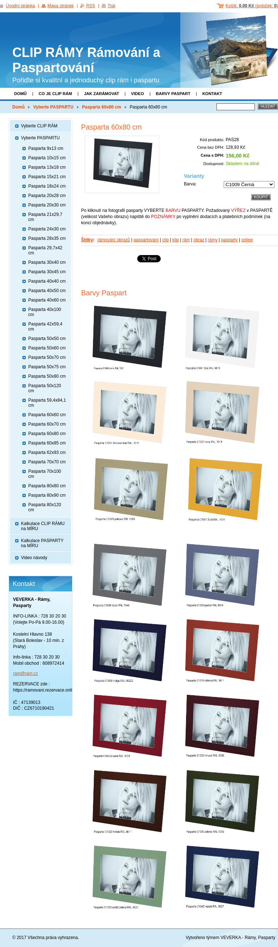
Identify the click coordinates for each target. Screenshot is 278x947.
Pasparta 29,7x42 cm (45, 250)
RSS (90, 5)
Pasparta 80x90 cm (47, 495)
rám (186, 239)
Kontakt (212, 93)
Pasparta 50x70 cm (47, 357)
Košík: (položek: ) (252, 5)
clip (165, 239)
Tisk (111, 5)
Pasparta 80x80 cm (47, 485)
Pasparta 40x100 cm (44, 312)
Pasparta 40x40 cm (47, 281)
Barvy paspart (173, 93)
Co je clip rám (55, 93)
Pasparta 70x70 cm (47, 461)
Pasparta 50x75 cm (47, 366)
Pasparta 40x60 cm (47, 300)
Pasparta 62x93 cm (47, 452)
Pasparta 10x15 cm (47, 157)
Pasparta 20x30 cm (47, 205)
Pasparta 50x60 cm (47, 347)
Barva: (190, 183)
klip (175, 239)
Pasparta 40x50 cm (47, 290)
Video (137, 93)
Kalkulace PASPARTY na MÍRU (42, 543)
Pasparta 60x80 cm (101, 107)
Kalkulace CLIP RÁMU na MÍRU (43, 526)
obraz (198, 239)
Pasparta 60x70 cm (47, 424)
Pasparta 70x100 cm (44, 474)
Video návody (34, 557)
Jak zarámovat (101, 93)
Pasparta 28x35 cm (47, 238)
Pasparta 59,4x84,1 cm (47, 403)
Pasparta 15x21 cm (47, 176)
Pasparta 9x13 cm (45, 148)
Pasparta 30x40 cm (47, 262)
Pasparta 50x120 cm (44, 388)
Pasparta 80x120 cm (44, 507)
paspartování (146, 239)
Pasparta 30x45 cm (47, 271)
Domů (20, 93)
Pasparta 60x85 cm (47, 443)
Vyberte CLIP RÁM (39, 125)
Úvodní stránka (20, 5)
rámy (213, 239)
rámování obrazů (113, 239)
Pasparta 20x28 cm (47, 195)
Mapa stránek (60, 5)
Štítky (87, 239)
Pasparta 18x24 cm (47, 186)
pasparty (229, 239)
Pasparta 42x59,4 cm (45, 326)
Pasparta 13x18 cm (47, 167)
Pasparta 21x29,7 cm (45, 217)
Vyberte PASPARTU (53, 107)
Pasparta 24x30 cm (47, 228)
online (247, 239)
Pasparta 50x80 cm (47, 376)
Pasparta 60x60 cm (47, 414)
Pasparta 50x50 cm (47, 338)
